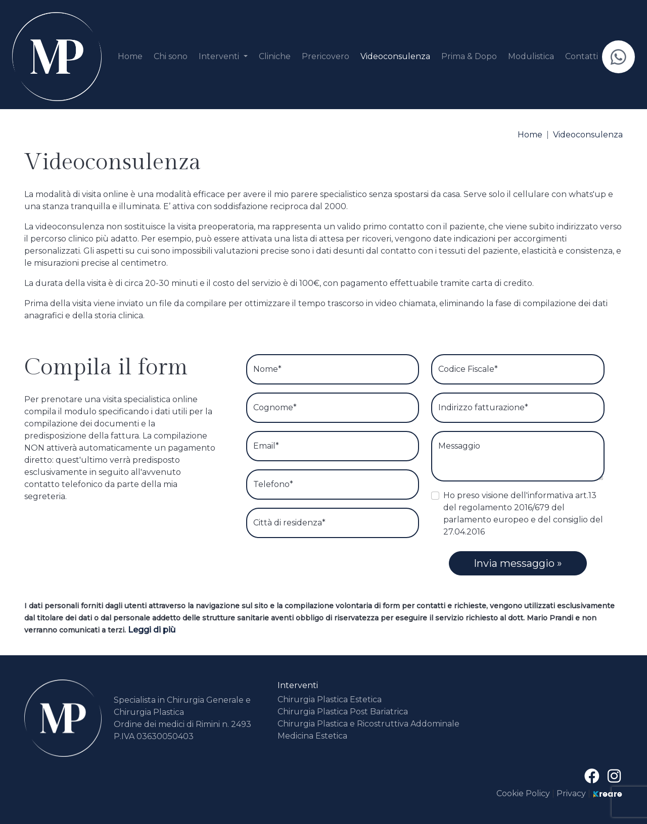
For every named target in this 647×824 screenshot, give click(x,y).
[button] (223, 56)
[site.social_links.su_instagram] (614, 776)
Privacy (571, 793)
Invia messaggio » (518, 563)
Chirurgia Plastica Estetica (330, 699)
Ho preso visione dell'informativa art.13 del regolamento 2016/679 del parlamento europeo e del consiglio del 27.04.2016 (523, 514)
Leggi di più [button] (151, 630)
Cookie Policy (524, 793)
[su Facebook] (594, 776)
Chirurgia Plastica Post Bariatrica (343, 711)
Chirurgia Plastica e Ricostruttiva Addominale (368, 724)
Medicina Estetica (312, 736)
